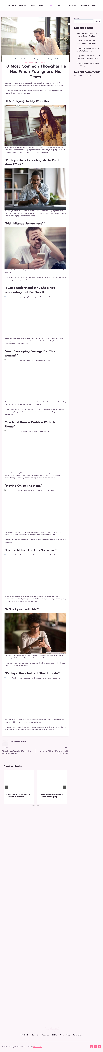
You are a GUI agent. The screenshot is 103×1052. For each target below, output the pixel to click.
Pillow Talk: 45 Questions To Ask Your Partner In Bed (18, 795)
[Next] (64, 787)
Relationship (41, 62)
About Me (45, 1035)
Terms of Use (77, 1035)
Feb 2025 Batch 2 (30, 62)
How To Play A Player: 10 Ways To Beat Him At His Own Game (53, 751)
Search (76, 18)
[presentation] (19, 780)
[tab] (32, 805)
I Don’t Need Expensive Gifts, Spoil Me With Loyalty (51, 795)
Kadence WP (37, 1047)
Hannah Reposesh (18, 741)
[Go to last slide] (6, 787)
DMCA (54, 1035)
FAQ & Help (25, 1035)
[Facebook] (91, 1046)
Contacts (35, 1035)
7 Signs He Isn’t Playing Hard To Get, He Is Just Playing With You (18, 751)
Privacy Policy (65, 1035)
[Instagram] (99, 1046)
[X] (95, 1046)
